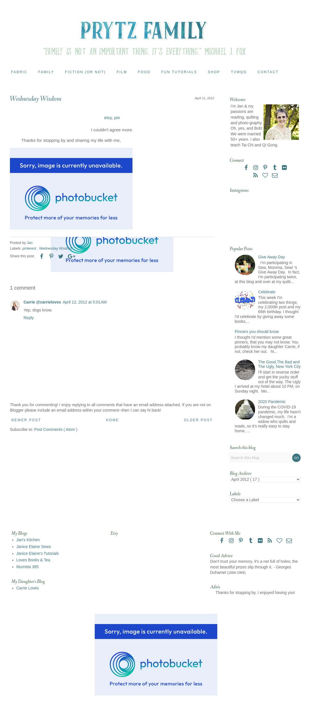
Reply (29, 317)
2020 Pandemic (272, 401)
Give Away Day (271, 257)
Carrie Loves (27, 588)
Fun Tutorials (179, 72)
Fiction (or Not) (85, 72)
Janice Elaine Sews (33, 546)
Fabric (19, 72)
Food (144, 72)
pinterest (29, 248)
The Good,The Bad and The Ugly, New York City (279, 364)
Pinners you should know (257, 331)
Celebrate (266, 292)
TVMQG (239, 72)
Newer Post (26, 420)
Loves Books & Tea (33, 560)
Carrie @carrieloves (42, 302)
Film (122, 72)
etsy (108, 117)
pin (117, 117)
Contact (268, 72)
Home (112, 420)
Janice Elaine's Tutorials (37, 553)
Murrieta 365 (27, 566)
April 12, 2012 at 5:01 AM (85, 302)
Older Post (198, 420)
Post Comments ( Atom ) (55, 429)
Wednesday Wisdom (55, 248)
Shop (214, 72)
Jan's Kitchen (28, 540)
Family (46, 72)
